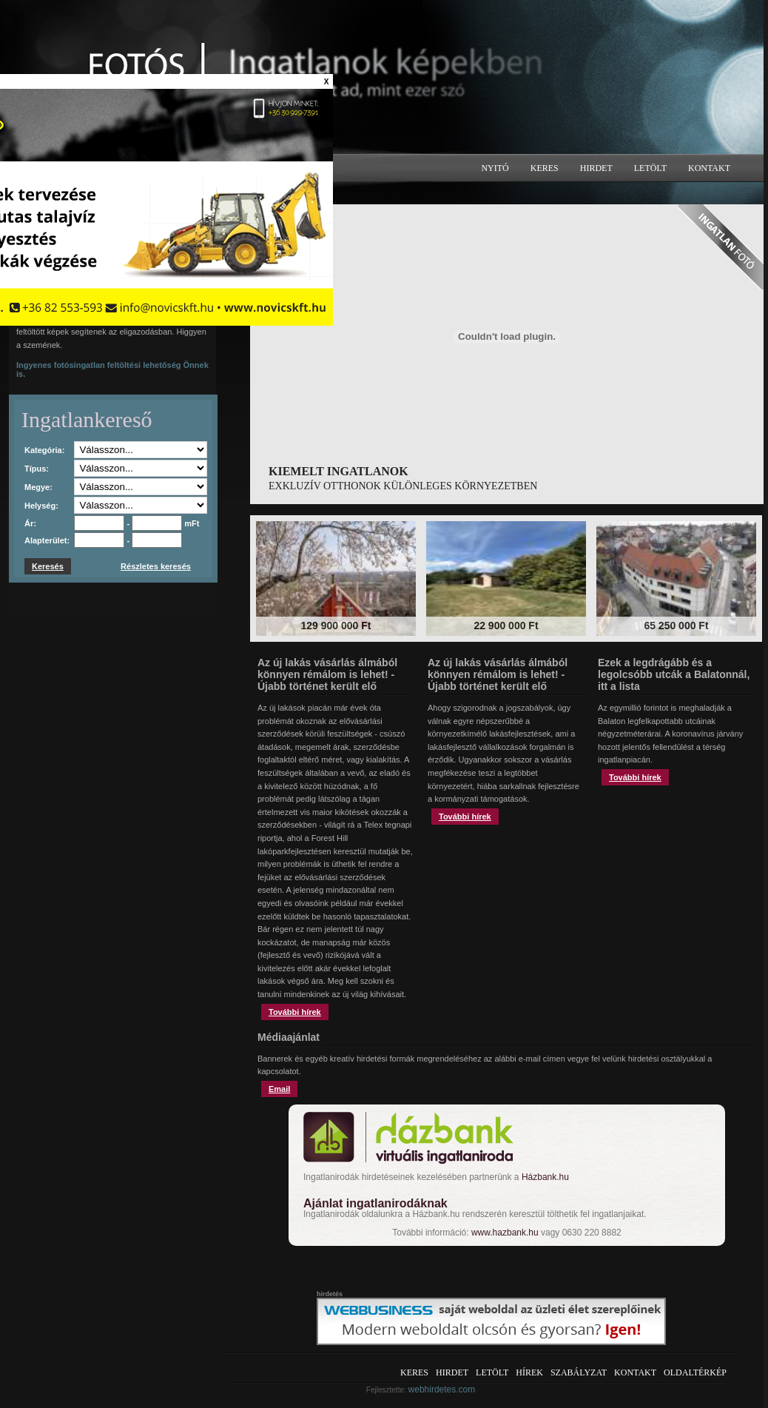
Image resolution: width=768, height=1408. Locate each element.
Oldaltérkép (695, 1372)
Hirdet (596, 168)
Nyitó (494, 168)
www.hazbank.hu (505, 1232)
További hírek (295, 1012)
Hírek (529, 1372)
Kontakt (709, 168)
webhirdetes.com (442, 1389)
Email (279, 1089)
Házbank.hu (545, 1177)
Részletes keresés (156, 566)
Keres (544, 168)
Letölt (650, 168)
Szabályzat (578, 1372)
